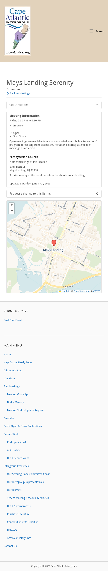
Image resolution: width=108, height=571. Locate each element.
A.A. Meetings (12, 386)
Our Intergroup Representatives (25, 482)
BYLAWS (12, 530)
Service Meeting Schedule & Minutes (28, 497)
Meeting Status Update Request (25, 410)
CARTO (96, 291)
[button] (53, 241)
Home (7, 354)
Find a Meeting (15, 402)
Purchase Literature (18, 514)
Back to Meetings (18, 93)
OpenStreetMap (82, 291)
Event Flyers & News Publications (23, 426)
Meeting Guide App (18, 394)
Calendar (9, 418)
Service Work (11, 434)
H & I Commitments (18, 506)
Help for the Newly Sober (18, 362)
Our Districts (14, 490)
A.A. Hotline (14, 450)
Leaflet (64, 291)
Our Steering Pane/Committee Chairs (28, 474)
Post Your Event (13, 320)
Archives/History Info (19, 538)
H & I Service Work (18, 458)
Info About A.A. (13, 370)
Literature (9, 378)
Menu (97, 31)
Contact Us (10, 545)
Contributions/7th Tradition (22, 522)
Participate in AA (16, 442)
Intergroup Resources (16, 466)
